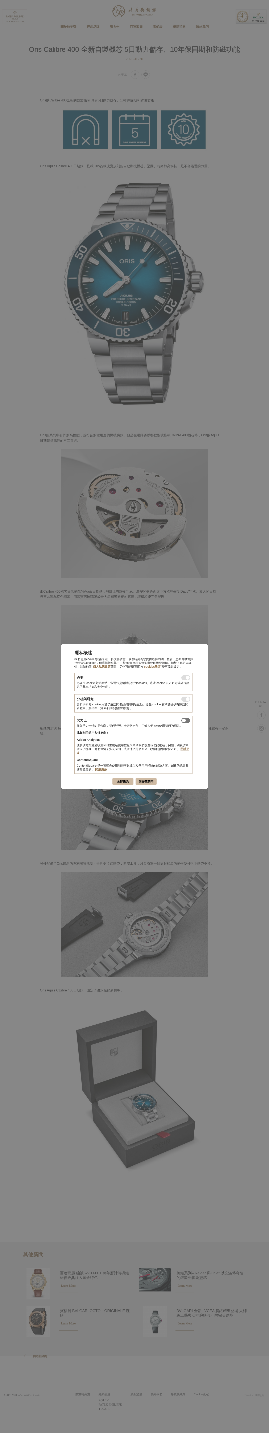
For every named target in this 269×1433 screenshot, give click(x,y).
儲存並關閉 (146, 781)
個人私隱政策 (102, 666)
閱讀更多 (101, 769)
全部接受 (123, 781)
